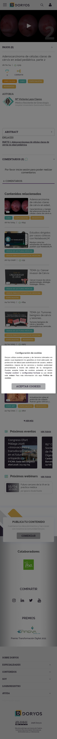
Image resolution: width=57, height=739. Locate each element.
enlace (12, 375)
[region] (28, 369)
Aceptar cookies (28, 386)
